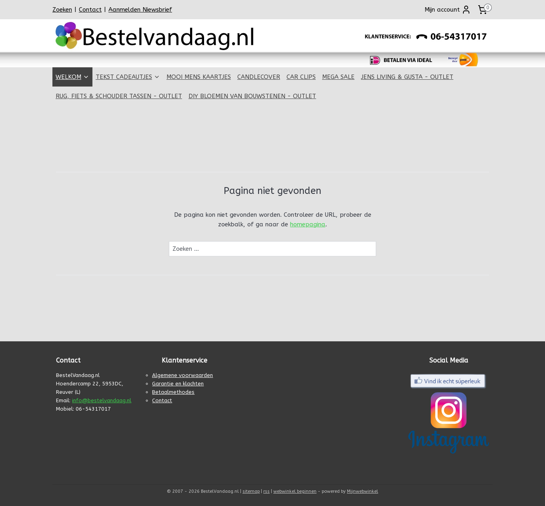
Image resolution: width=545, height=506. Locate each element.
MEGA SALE (338, 77)
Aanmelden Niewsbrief (140, 9)
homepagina (307, 224)
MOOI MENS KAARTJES (198, 77)
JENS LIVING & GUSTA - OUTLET (407, 77)
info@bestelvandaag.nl (101, 400)
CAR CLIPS (301, 77)
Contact (90, 9)
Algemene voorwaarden (182, 375)
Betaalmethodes (173, 392)
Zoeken (62, 9)
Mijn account (448, 9)
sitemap (251, 491)
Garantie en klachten (178, 384)
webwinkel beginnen (295, 491)
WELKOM (72, 77)
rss (266, 491)
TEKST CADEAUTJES (128, 77)
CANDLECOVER (258, 77)
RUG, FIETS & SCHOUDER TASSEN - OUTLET (119, 96)
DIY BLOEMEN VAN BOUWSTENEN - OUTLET (252, 96)
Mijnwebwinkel (362, 491)
